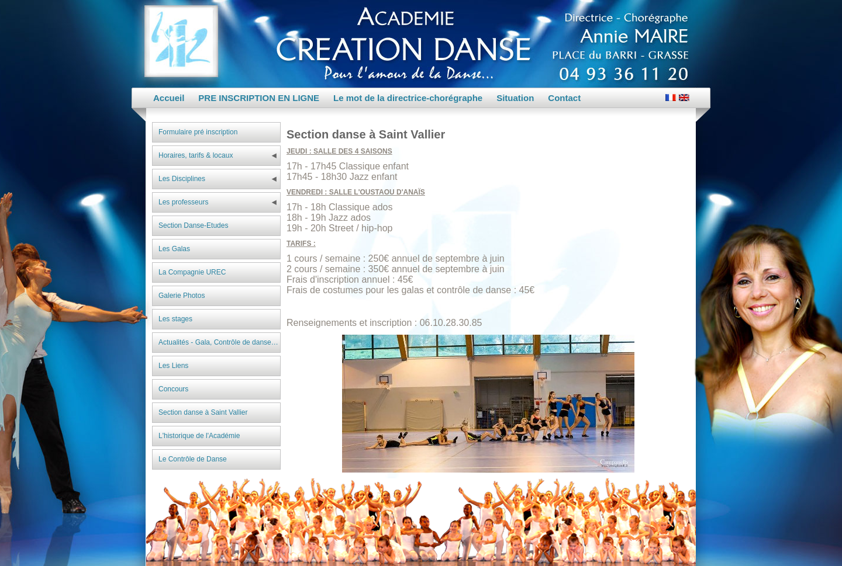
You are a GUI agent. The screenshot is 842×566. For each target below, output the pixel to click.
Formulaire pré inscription (197, 132)
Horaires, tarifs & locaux (195, 155)
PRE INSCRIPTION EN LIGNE (258, 98)
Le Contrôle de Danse (192, 459)
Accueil (168, 98)
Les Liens (173, 366)
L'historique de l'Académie (199, 436)
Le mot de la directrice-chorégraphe (407, 98)
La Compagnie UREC (192, 272)
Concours (173, 389)
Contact (564, 98)
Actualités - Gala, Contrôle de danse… (218, 342)
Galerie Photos (181, 295)
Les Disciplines (181, 179)
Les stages (175, 319)
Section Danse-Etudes (193, 225)
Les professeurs (183, 202)
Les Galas (174, 249)
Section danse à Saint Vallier (203, 412)
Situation (515, 98)
